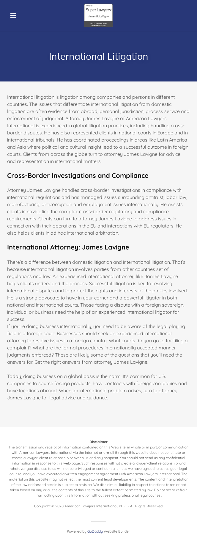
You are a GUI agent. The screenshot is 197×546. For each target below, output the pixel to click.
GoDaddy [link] (95, 531)
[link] (98, 15)
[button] (20, 15)
